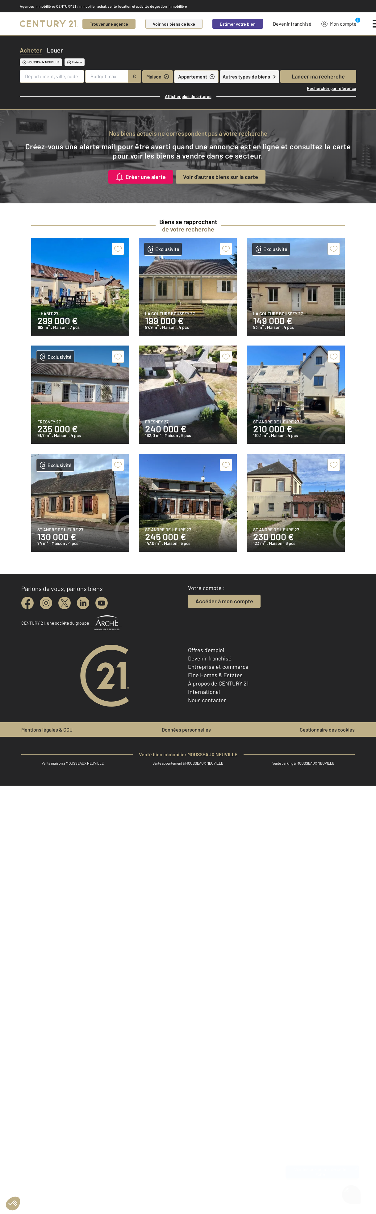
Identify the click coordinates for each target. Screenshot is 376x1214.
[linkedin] (83, 603)
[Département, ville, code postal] (52, 76)
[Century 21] (48, 23)
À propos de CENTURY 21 (218, 683)
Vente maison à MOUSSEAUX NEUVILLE (73, 763)
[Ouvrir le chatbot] (351, 1194)
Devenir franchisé (292, 24)
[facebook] (27, 603)
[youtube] (101, 603)
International (204, 691)
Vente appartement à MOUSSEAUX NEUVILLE (187, 763)
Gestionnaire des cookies (327, 729)
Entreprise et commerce (218, 666)
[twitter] (64, 603)
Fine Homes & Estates (215, 675)
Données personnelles (186, 729)
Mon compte (339, 23)
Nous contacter (207, 700)
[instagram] (46, 603)
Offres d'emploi (206, 650)
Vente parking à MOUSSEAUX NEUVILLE (303, 763)
